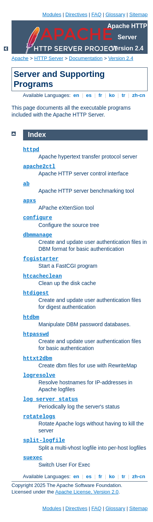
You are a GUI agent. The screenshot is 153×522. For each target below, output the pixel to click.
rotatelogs (39, 417)
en (76, 95)
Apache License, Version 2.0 (86, 492)
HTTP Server (48, 58)
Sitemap (138, 14)
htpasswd (36, 334)
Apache (20, 58)
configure (37, 218)
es (89, 95)
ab (26, 184)
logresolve (39, 375)
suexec (32, 458)
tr (123, 95)
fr (100, 95)
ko (112, 95)
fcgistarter (40, 259)
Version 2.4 (120, 58)
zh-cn (138, 95)
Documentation (85, 58)
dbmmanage (37, 235)
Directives (76, 14)
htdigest (36, 293)
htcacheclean (42, 276)
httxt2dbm (37, 358)
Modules (51, 14)
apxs (29, 201)
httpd (31, 150)
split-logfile (44, 440)
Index (37, 134)
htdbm (31, 317)
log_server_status (50, 399)
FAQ (96, 14)
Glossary (115, 14)
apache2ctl (39, 166)
